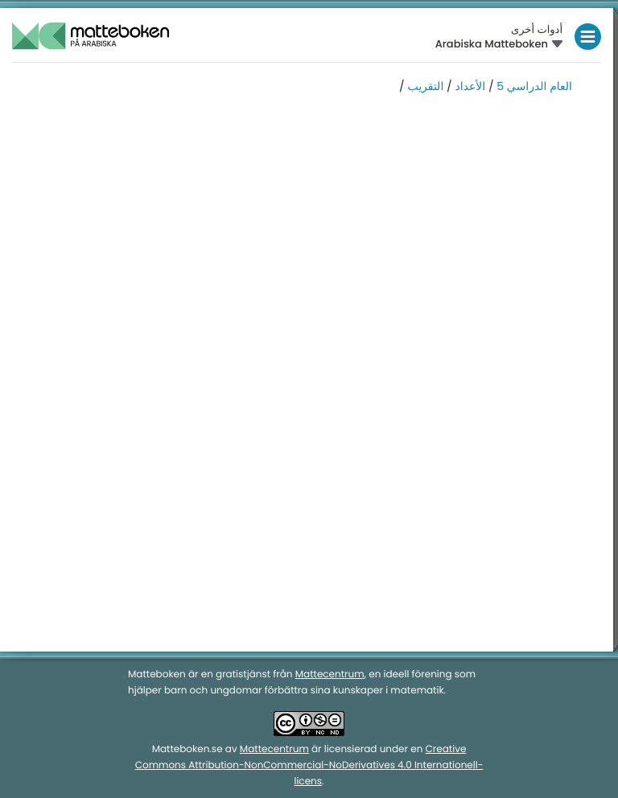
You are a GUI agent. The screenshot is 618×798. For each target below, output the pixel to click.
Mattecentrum (330, 674)
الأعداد (470, 86)
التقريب (424, 86)
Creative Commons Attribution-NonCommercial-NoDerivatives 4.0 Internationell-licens (309, 765)
